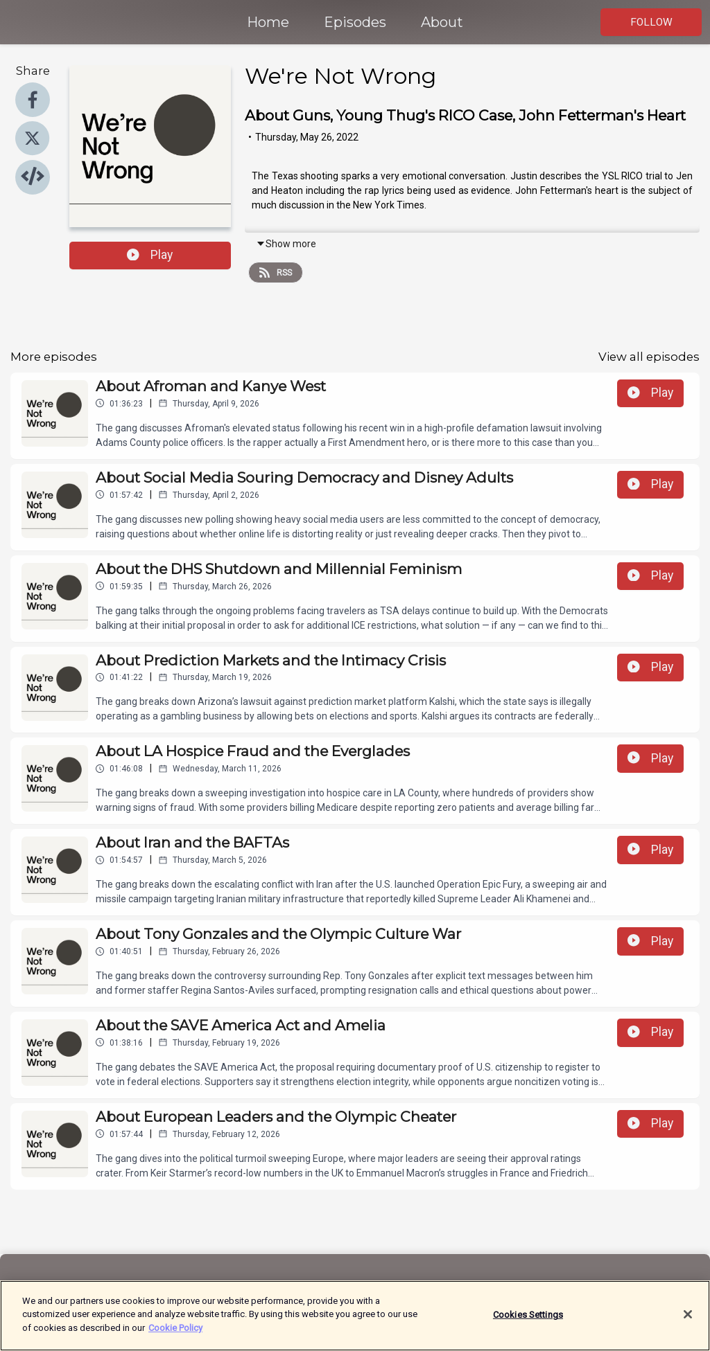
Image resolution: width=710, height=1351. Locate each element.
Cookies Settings (528, 1321)
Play (150, 255)
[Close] (688, 1322)
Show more (286, 243)
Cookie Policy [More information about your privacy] (175, 1335)
